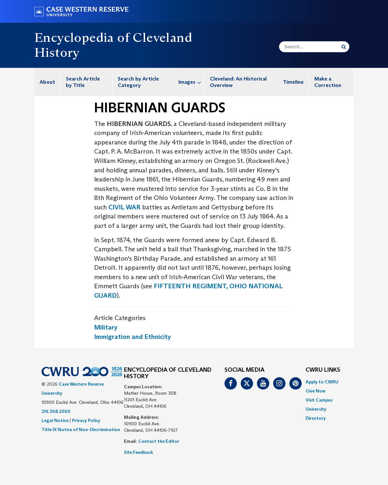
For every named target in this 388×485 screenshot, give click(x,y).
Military (105, 327)
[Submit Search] (344, 46)
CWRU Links (323, 370)
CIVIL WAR (124, 207)
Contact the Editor (158, 441)
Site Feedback (138, 452)
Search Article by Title (83, 82)
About (47, 82)
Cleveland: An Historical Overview (238, 82)
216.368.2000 (56, 411)
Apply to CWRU (322, 382)
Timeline (293, 82)
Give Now (315, 391)
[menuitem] (47, 82)
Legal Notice (55, 420)
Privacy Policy (86, 420)
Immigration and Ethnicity (132, 337)
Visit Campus (319, 400)
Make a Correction (327, 82)
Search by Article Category (138, 82)
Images (191, 82)
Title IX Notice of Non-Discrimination (81, 429)
